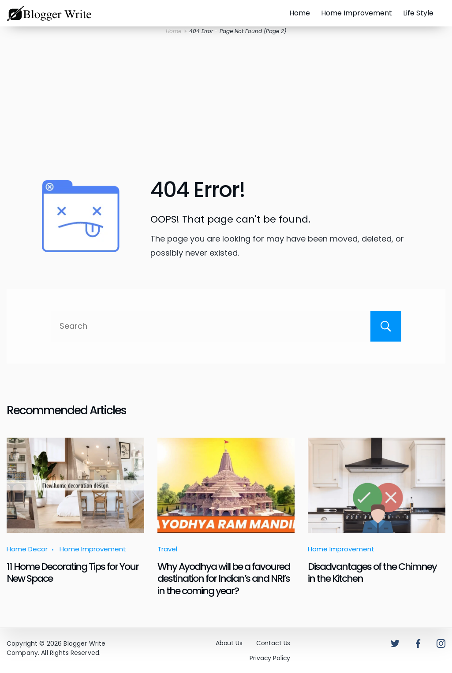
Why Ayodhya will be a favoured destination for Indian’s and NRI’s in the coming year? (223, 579)
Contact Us (273, 643)
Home (299, 13)
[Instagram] (441, 643)
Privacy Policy (270, 658)
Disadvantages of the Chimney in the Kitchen (372, 572)
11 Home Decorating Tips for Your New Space (72, 572)
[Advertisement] (226, 106)
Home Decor (27, 549)
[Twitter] (395, 643)
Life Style (418, 13)
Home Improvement (356, 13)
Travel (167, 549)
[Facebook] (418, 643)
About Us (229, 643)
